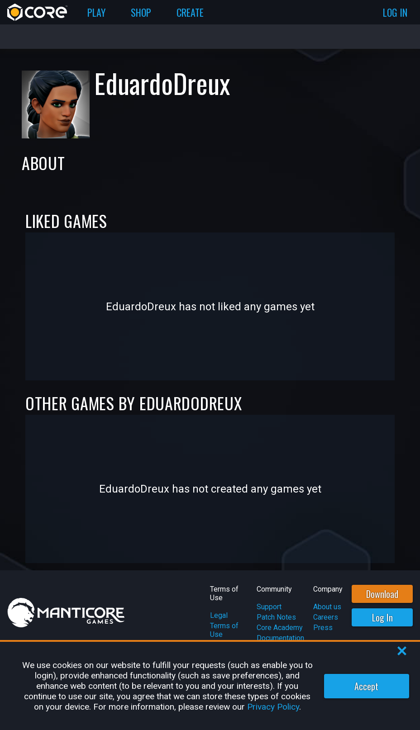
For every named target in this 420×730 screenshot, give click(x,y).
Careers (325, 617)
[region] (210, 686)
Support (269, 606)
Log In (382, 617)
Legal (219, 615)
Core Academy (280, 627)
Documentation (280, 638)
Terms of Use (224, 630)
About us (327, 606)
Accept (366, 686)
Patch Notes (276, 617)
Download (382, 594)
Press (323, 627)
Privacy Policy (273, 707)
